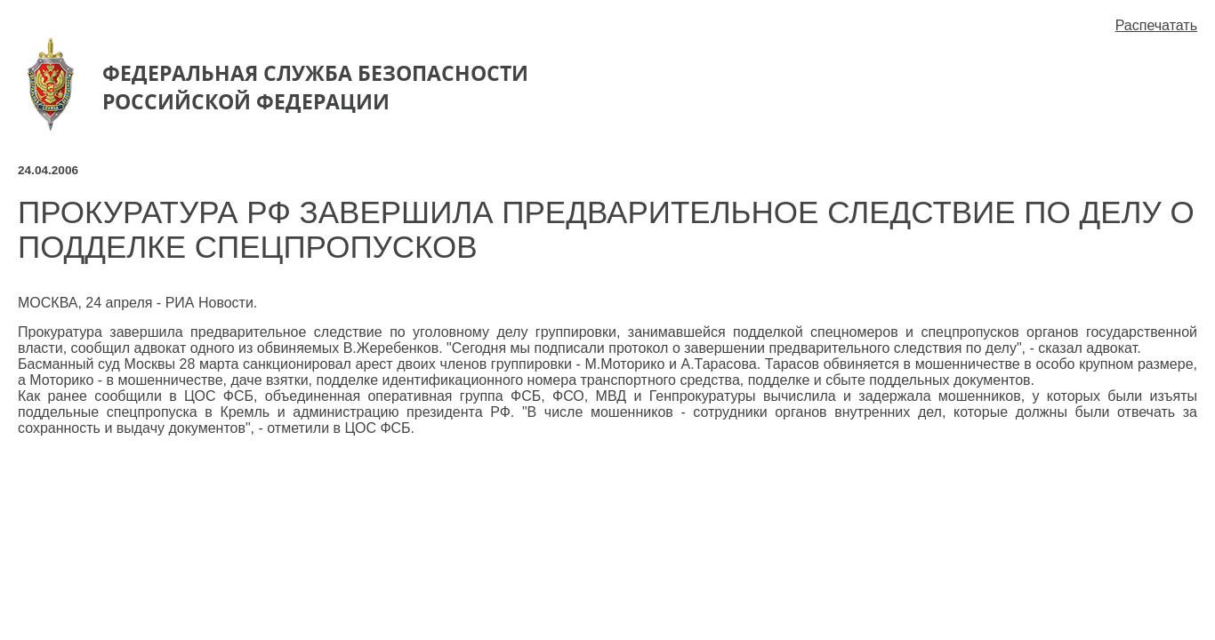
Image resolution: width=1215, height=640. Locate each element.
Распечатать (1156, 25)
